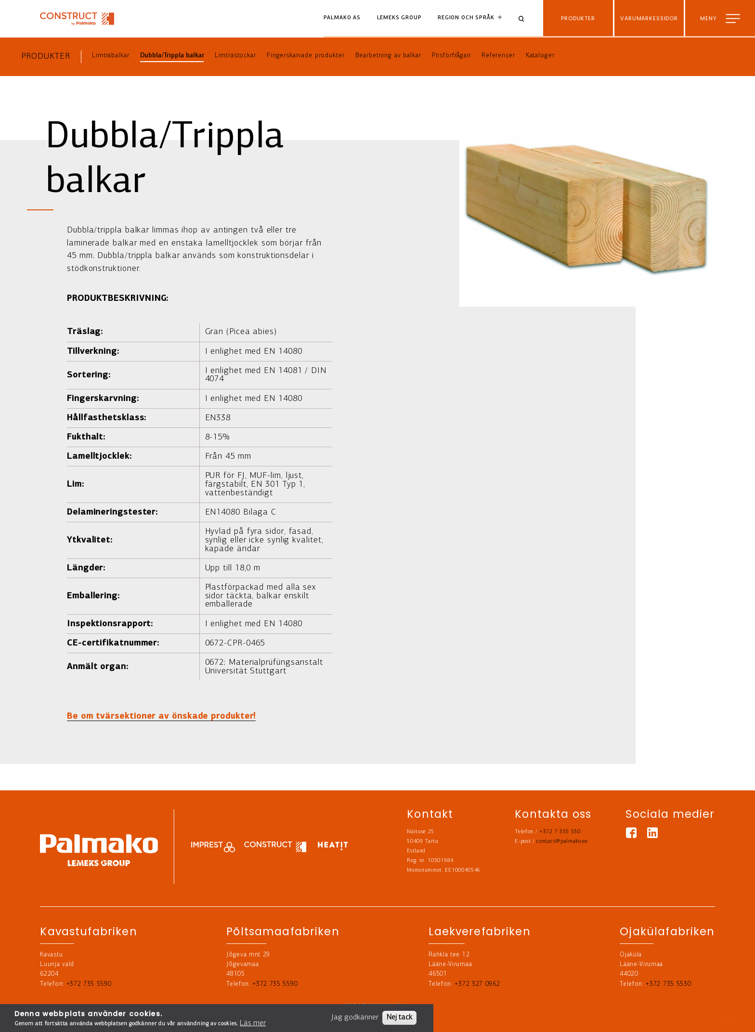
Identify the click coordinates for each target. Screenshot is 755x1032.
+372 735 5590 (89, 984)
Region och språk (466, 18)
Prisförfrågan (451, 55)
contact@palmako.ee (561, 841)
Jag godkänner (354, 1017)
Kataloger (540, 55)
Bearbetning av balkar (388, 55)
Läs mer (253, 1023)
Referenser (498, 55)
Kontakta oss (720, 1017)
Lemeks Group (399, 18)
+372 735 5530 (668, 984)
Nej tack (399, 1017)
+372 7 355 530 (560, 832)
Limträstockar (235, 55)
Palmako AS (342, 18)
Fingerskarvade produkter (305, 55)
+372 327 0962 (477, 984)
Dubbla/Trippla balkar (172, 55)
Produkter (45, 56)
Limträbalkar (110, 55)
